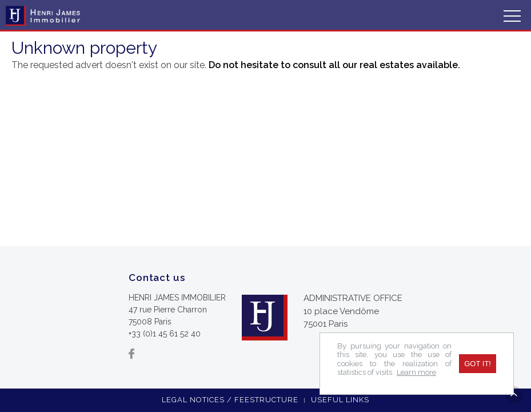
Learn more (416, 372)
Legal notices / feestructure (230, 399)
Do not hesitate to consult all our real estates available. (334, 65)
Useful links (340, 399)
